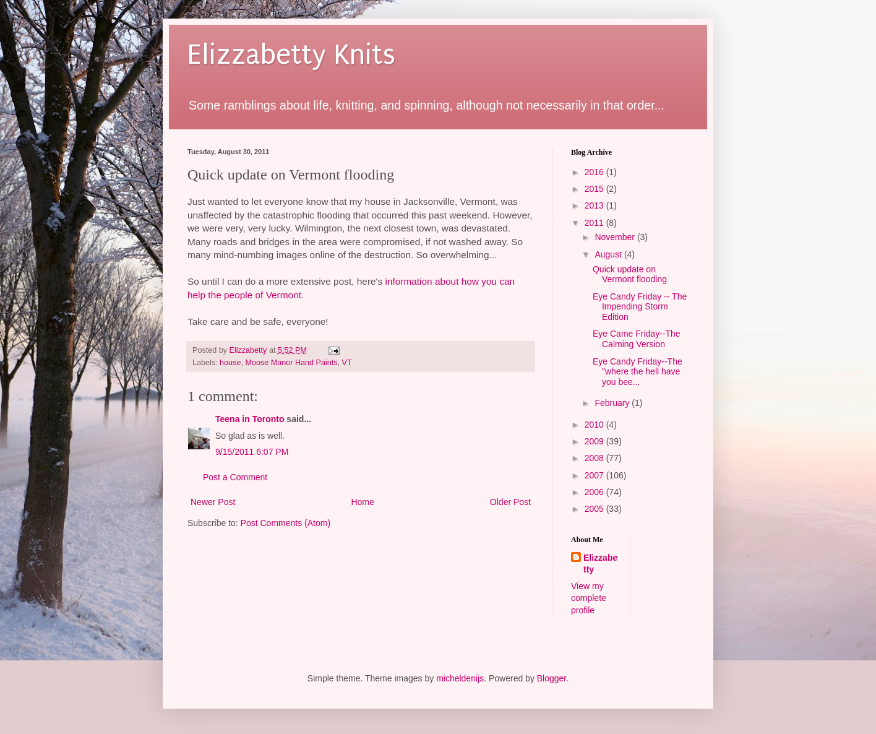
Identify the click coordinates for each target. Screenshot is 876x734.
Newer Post (213, 502)
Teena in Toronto (249, 419)
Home (362, 502)
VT (347, 362)
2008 (595, 458)
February (613, 403)
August (609, 254)
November (616, 237)
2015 (595, 189)
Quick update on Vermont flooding (630, 274)
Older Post (510, 502)
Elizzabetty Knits (291, 54)
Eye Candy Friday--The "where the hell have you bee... (637, 371)
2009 (595, 441)
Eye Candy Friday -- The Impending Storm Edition (640, 306)
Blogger (551, 678)
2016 (595, 172)
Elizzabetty (600, 564)
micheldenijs (460, 678)
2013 (595, 205)
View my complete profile (588, 598)
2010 (595, 425)
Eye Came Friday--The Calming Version (637, 339)
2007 (595, 475)
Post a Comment (235, 477)
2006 (595, 492)
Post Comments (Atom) (285, 523)
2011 (595, 223)
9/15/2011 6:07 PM (251, 452)
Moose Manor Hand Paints (291, 362)
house (230, 362)
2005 (595, 509)
